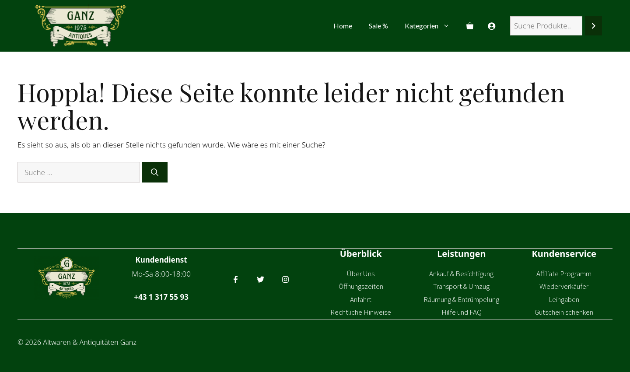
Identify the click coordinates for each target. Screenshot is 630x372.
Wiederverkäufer (563, 286)
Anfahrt (360, 299)
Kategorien (431, 25)
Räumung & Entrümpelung (461, 299)
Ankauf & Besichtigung (461, 273)
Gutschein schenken (564, 312)
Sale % (378, 25)
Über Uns (360, 273)
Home (342, 25)
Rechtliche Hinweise (360, 312)
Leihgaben (564, 299)
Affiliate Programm (564, 273)
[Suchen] (593, 26)
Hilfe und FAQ (461, 312)
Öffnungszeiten (361, 286)
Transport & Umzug (461, 286)
